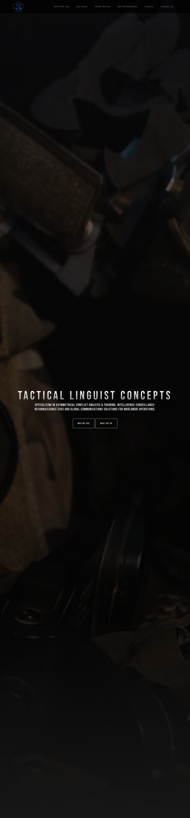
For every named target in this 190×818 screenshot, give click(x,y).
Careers (149, 6)
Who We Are (61, 6)
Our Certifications (127, 6)
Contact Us (167, 6)
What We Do (102, 6)
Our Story (82, 6)
